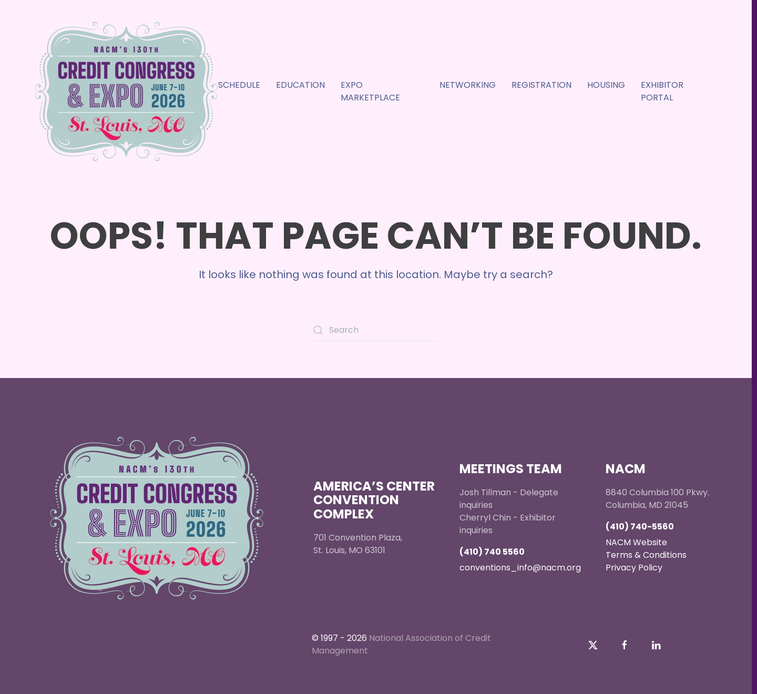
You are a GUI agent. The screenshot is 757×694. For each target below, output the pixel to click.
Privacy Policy (634, 568)
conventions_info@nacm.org (520, 568)
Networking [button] (467, 85)
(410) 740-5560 (640, 526)
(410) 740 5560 (492, 552)
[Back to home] (126, 91)
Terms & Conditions (646, 555)
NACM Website (636, 542)
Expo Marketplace (370, 91)
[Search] (376, 330)
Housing (606, 85)
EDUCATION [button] (300, 85)
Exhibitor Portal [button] (662, 91)
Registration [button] (541, 85)
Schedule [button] (239, 85)
